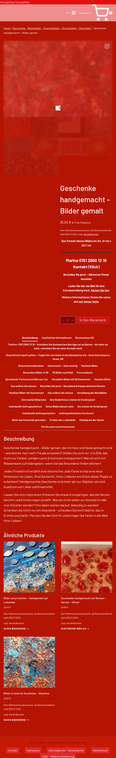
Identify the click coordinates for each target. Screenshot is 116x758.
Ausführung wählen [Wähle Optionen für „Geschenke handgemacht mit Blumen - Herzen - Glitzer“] (75, 628)
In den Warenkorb (90, 321)
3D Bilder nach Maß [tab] (62, 372)
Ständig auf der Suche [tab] (91, 420)
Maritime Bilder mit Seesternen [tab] (26, 392)
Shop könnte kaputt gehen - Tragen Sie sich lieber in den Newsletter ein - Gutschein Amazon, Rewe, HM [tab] (58, 357)
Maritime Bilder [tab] (89, 365)
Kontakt (13, 750)
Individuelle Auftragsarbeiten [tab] (25, 406)
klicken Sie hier (100, 290)
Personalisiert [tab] (85, 372)
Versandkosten (90, 234)
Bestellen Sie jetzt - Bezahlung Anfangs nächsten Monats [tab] (72, 386)
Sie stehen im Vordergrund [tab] (92, 406)
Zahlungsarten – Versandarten (66, 750)
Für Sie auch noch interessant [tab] (58, 426)
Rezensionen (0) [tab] (84, 337)
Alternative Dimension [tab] (33, 399)
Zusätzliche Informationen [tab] (57, 337)
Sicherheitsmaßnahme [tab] (31, 365)
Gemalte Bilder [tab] (102, 379)
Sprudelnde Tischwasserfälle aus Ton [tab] (26, 379)
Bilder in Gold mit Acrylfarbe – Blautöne (26, 693)
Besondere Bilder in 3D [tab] (35, 372)
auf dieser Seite (89, 301)
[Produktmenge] (66, 320)
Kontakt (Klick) (86, 266)
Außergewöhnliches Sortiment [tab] (76, 413)
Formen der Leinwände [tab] (63, 420)
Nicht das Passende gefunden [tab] (29, 420)
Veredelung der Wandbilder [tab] (92, 392)
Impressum (33, 750)
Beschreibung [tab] (30, 337)
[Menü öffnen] (70, 13)
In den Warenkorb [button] (16, 628)
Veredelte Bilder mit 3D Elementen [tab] (71, 379)
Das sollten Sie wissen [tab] (23, 386)
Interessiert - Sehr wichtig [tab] (62, 365)
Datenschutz (100, 750)
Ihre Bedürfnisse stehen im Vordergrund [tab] (72, 399)
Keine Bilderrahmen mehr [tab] (60, 406)
